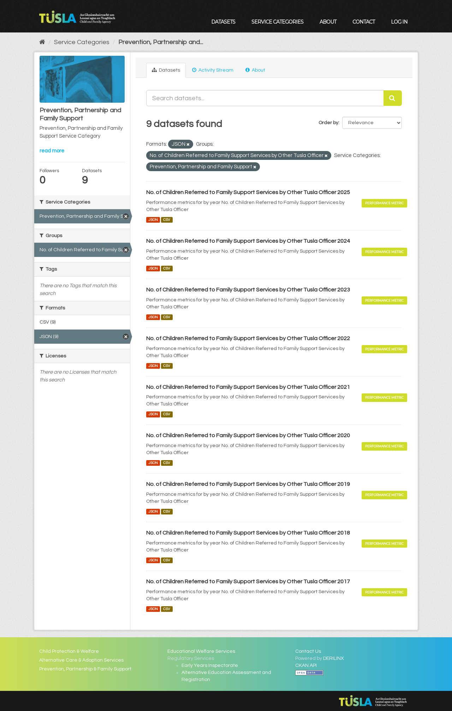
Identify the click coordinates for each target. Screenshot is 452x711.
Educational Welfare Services (201, 651)
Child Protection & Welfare (69, 651)
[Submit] (392, 98)
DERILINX (333, 658)
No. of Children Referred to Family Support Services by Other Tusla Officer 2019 (248, 484)
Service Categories (277, 22)
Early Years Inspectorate (210, 665)
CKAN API (306, 665)
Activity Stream (212, 70)
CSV (166, 220)
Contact (363, 22)
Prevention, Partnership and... (160, 42)
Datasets (223, 22)
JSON (153, 220)
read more (52, 150)
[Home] (42, 42)
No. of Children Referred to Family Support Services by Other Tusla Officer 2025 (248, 192)
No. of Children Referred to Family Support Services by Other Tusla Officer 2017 (248, 581)
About (328, 22)
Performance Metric (384, 203)
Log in (399, 22)
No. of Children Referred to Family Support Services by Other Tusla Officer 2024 (248, 241)
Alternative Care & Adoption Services (81, 660)
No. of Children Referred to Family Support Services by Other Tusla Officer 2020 (248, 435)
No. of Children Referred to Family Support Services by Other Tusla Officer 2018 (248, 533)
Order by (328, 122)
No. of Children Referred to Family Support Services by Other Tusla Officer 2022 (248, 338)
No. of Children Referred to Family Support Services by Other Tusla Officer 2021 (248, 387)
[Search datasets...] (265, 98)
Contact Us (308, 651)
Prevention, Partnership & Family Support (85, 669)
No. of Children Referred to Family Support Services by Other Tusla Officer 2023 (248, 290)
